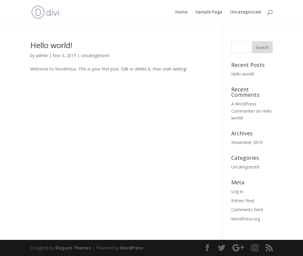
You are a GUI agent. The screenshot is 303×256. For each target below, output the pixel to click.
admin (42, 55)
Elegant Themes (73, 248)
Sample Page (208, 12)
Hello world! (51, 45)
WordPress (131, 248)
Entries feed (242, 200)
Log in (237, 191)
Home (181, 12)
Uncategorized (245, 12)
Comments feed (247, 209)
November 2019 (247, 142)
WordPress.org (245, 219)
